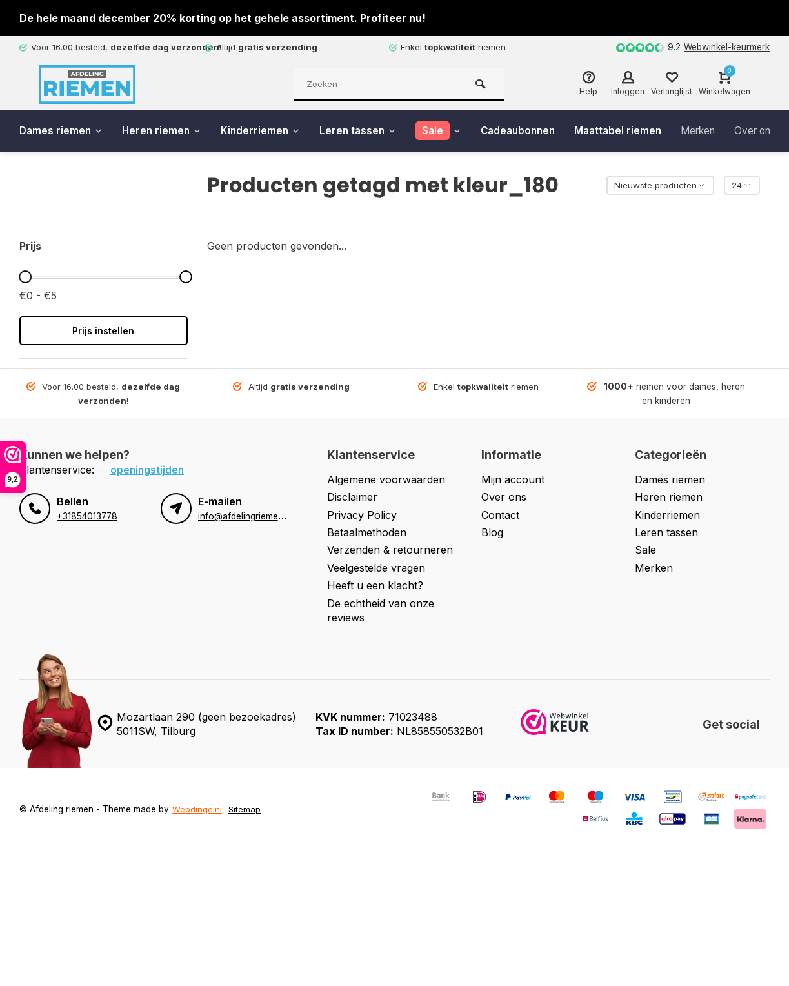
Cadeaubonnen (531, 131)
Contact (500, 514)
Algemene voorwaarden (386, 479)
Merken (718, 131)
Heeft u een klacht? (375, 585)
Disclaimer (352, 496)
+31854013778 (87, 516)
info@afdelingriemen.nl (245, 516)
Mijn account (512, 479)
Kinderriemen (266, 131)
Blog (492, 532)
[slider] (25, 276)
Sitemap (244, 809)
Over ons (503, 496)
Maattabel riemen (634, 131)
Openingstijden (148, 469)
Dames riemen (62, 131)
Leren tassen (366, 131)
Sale (645, 549)
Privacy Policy (362, 514)
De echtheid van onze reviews (380, 609)
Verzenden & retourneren (390, 549)
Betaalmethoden (366, 532)
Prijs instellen (103, 330)
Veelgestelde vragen (376, 567)
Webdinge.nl (197, 809)
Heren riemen (165, 131)
